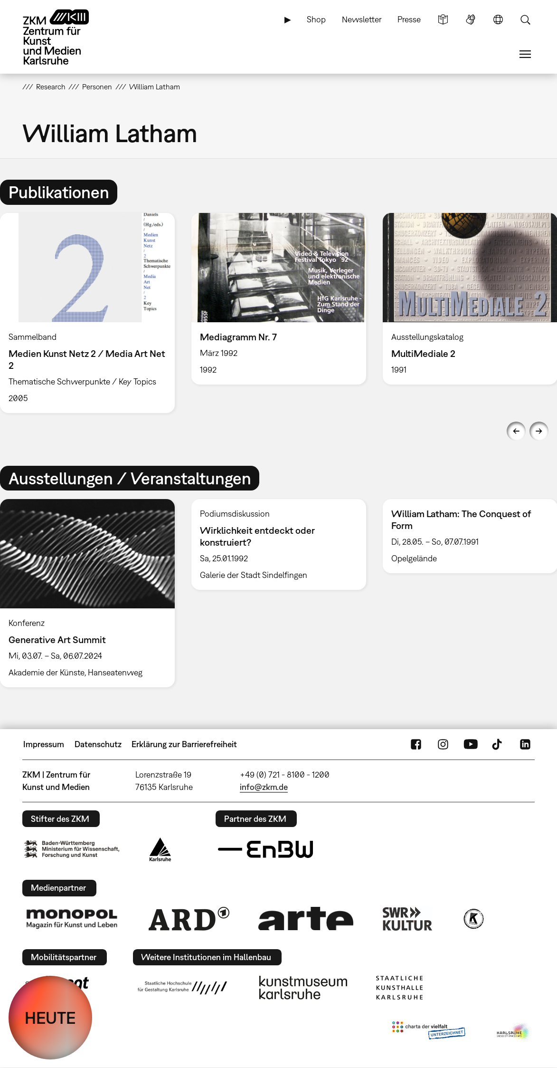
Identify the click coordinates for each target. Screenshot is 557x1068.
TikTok (498, 744)
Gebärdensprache (470, 19)
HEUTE (50, 1017)
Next (538, 431)
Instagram (443, 744)
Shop (316, 19)
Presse (409, 19)
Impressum (43, 744)
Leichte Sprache (443, 19)
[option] (278, 299)
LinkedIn (525, 744)
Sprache (498, 19)
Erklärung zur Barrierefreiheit (184, 744)
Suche (525, 19)
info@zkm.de (264, 787)
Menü (525, 54)
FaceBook (415, 744)
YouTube (470, 744)
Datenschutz (98, 744)
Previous (516, 431)
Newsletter (362, 19)
